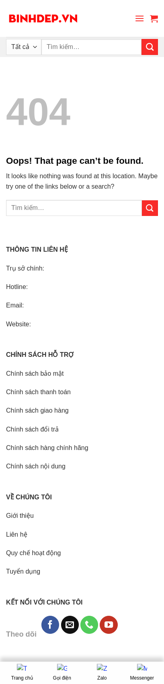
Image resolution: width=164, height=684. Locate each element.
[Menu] (139, 18)
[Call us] (89, 624)
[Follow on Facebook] (50, 624)
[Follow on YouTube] (108, 624)
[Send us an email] (70, 624)
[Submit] (149, 47)
